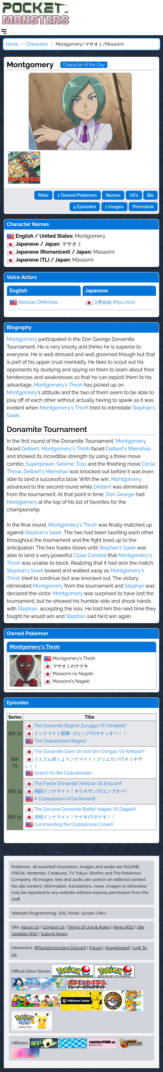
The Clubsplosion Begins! (60, 740)
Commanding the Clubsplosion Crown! (73, 824)
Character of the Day (84, 64)
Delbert (30, 449)
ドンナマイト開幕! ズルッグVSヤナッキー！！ (80, 733)
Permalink (143, 206)
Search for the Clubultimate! (63, 772)
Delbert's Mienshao (128, 449)
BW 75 (15, 817)
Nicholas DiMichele (38, 301)
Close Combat (89, 555)
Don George (120, 494)
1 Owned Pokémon (77, 195)
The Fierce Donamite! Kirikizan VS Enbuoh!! (78, 783)
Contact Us (54, 926)
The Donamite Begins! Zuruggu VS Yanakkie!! (80, 725)
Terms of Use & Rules (89, 926)
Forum (95, 947)
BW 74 (14, 791)
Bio (150, 195)
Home (12, 44)
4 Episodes (84, 206)
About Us (30, 926)
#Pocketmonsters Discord (60, 947)
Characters (37, 44)
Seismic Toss (71, 464)
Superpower (39, 464)
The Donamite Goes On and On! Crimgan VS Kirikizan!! (89, 751)
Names (113, 195)
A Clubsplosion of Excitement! (65, 798)
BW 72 (15, 733)
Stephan (134, 586)
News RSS (123, 926)
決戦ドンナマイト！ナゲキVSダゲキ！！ (75, 816)
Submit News (54, 933)
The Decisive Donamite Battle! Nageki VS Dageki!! (85, 808)
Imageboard (117, 947)
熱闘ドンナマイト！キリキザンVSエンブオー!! (80, 790)
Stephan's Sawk (43, 532)
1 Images (114, 206)
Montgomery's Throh (58, 385)
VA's (134, 195)
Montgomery (22, 339)
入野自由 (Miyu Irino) (114, 301)
